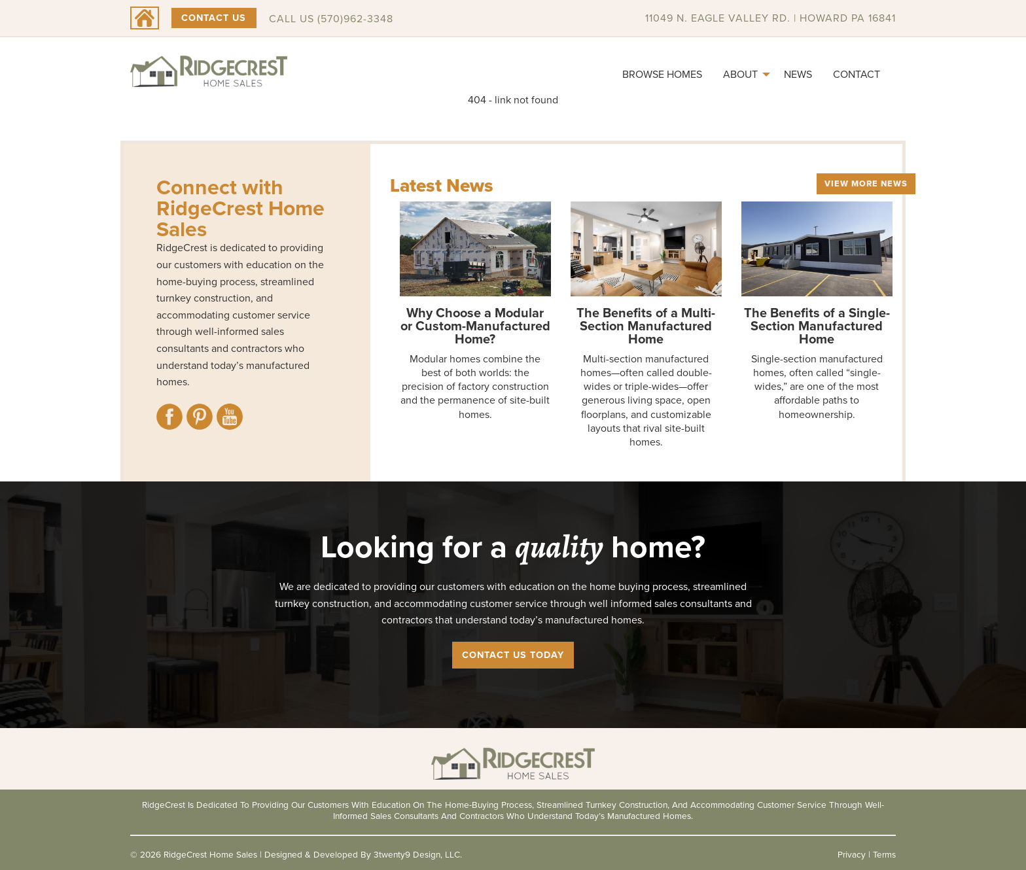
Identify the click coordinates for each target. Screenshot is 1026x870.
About (740, 74)
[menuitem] (662, 74)
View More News (866, 183)
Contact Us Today (513, 654)
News (798, 74)
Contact (856, 74)
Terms (884, 854)
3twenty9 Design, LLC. (418, 854)
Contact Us (213, 17)
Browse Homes (662, 74)
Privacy (852, 854)
